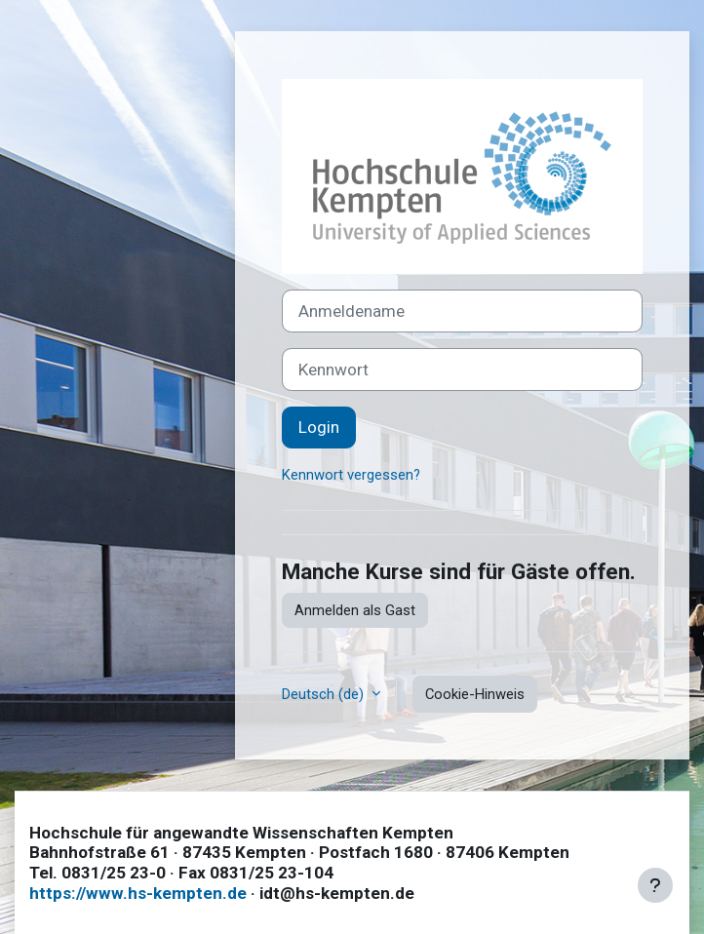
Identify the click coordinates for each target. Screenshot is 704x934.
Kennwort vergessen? (351, 475)
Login (318, 427)
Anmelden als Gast (354, 610)
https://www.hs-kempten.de (138, 893)
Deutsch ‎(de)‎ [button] (325, 694)
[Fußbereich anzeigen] (655, 885)
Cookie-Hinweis (475, 694)
